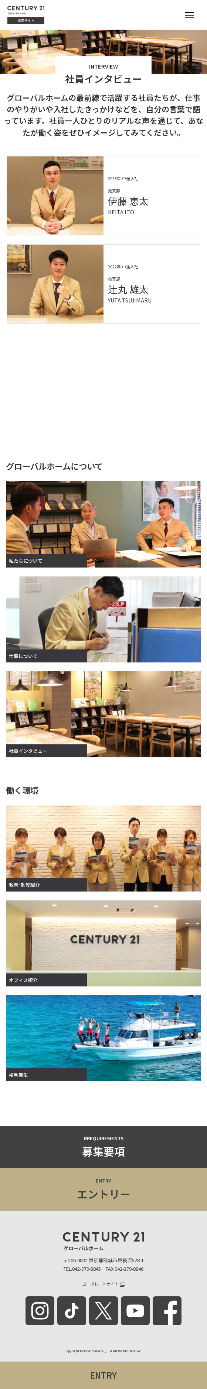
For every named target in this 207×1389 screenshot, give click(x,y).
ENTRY (103, 1375)
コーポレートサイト (103, 1284)
